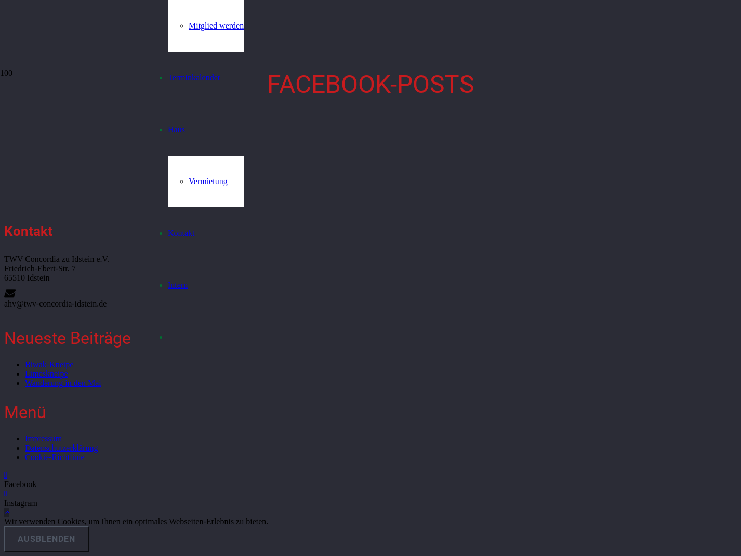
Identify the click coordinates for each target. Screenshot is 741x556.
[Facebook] (5, 474)
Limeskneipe (46, 373)
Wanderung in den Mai (63, 383)
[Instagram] (5, 493)
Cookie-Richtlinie (55, 457)
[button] (6, 512)
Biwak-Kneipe (49, 364)
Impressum (43, 438)
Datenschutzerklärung (61, 447)
